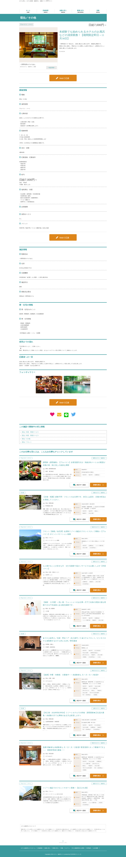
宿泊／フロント (27, 442)
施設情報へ (52, 67)
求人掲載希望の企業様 (78, 848)
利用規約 (88, 848)
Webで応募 (64, 78)
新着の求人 (56, 848)
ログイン (67, 848)
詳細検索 (40, 848)
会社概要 (95, 848)
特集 (62, 848)
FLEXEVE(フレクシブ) (75, 854)
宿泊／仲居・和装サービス (30, 432)
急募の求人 (47, 848)
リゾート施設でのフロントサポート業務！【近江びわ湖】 (65, 788)
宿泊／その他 (26, 439)
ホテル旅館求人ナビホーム (28, 848)
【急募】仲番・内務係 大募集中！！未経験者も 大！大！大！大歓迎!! (71, 675)
